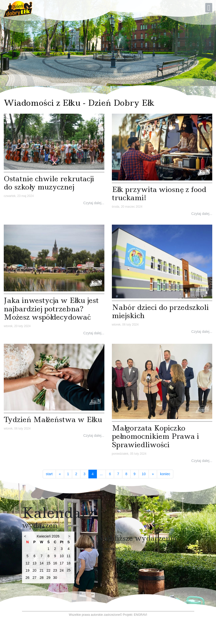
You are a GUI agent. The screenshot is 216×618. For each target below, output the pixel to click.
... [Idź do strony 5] (101, 474)
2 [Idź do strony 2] (76, 474)
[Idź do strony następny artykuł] (153, 474)
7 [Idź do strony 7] (118, 474)
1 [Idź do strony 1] (68, 474)
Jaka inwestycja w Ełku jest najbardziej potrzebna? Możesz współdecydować (51, 308)
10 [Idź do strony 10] (144, 474)
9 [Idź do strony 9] (135, 474)
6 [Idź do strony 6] (110, 474)
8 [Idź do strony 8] (126, 474)
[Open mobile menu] (208, 7)
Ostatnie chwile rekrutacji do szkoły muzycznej (49, 183)
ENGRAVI (140, 615)
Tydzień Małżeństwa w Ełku (53, 419)
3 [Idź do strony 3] (84, 474)
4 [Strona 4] (94, 474)
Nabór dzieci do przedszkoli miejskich (160, 311)
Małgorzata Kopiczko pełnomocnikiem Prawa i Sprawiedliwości (155, 436)
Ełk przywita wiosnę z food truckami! (159, 193)
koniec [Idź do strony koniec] (165, 474)
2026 (55, 536)
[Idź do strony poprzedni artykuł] (60, 474)
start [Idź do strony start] (49, 474)
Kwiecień (44, 536)
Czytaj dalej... (93, 203)
